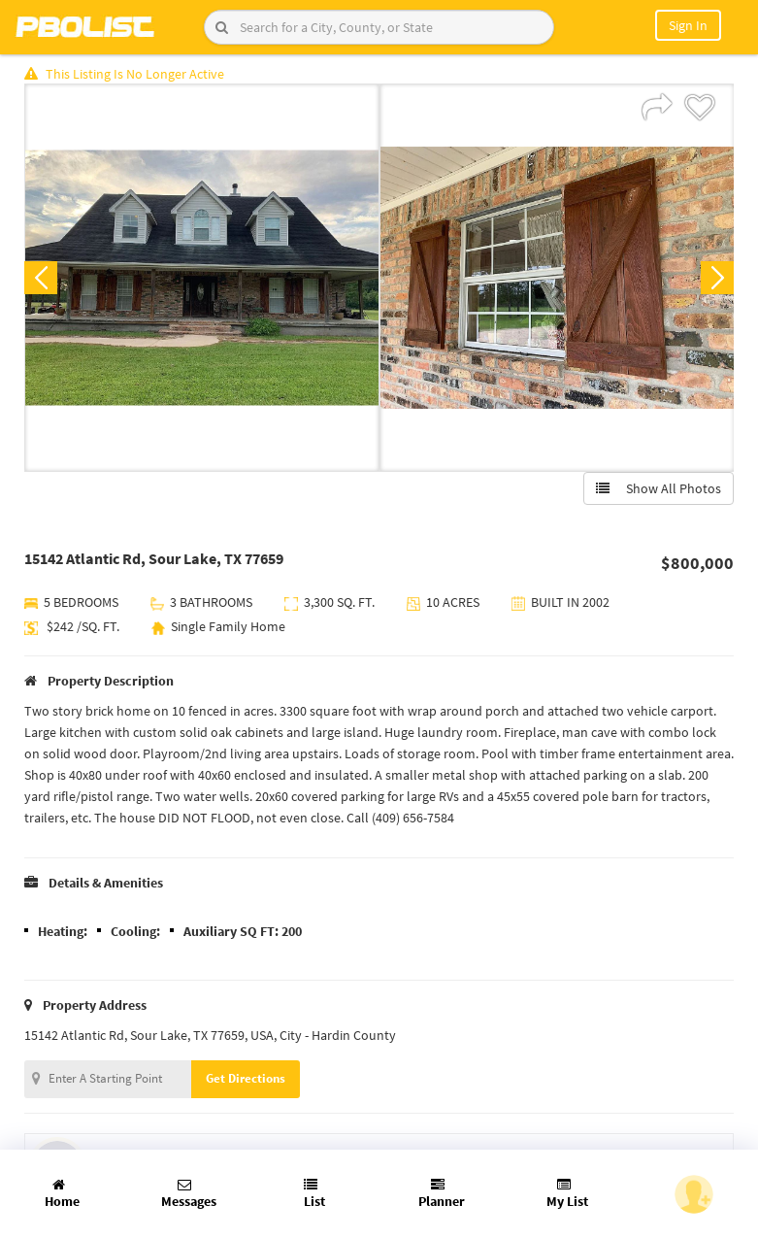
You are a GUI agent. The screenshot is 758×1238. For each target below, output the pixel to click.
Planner (441, 1194)
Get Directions (245, 1078)
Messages (188, 1194)
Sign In (688, 25)
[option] (201, 278)
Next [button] (717, 277)
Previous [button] (40, 277)
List (314, 1194)
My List (567, 1194)
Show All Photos (658, 488)
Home (62, 1194)
